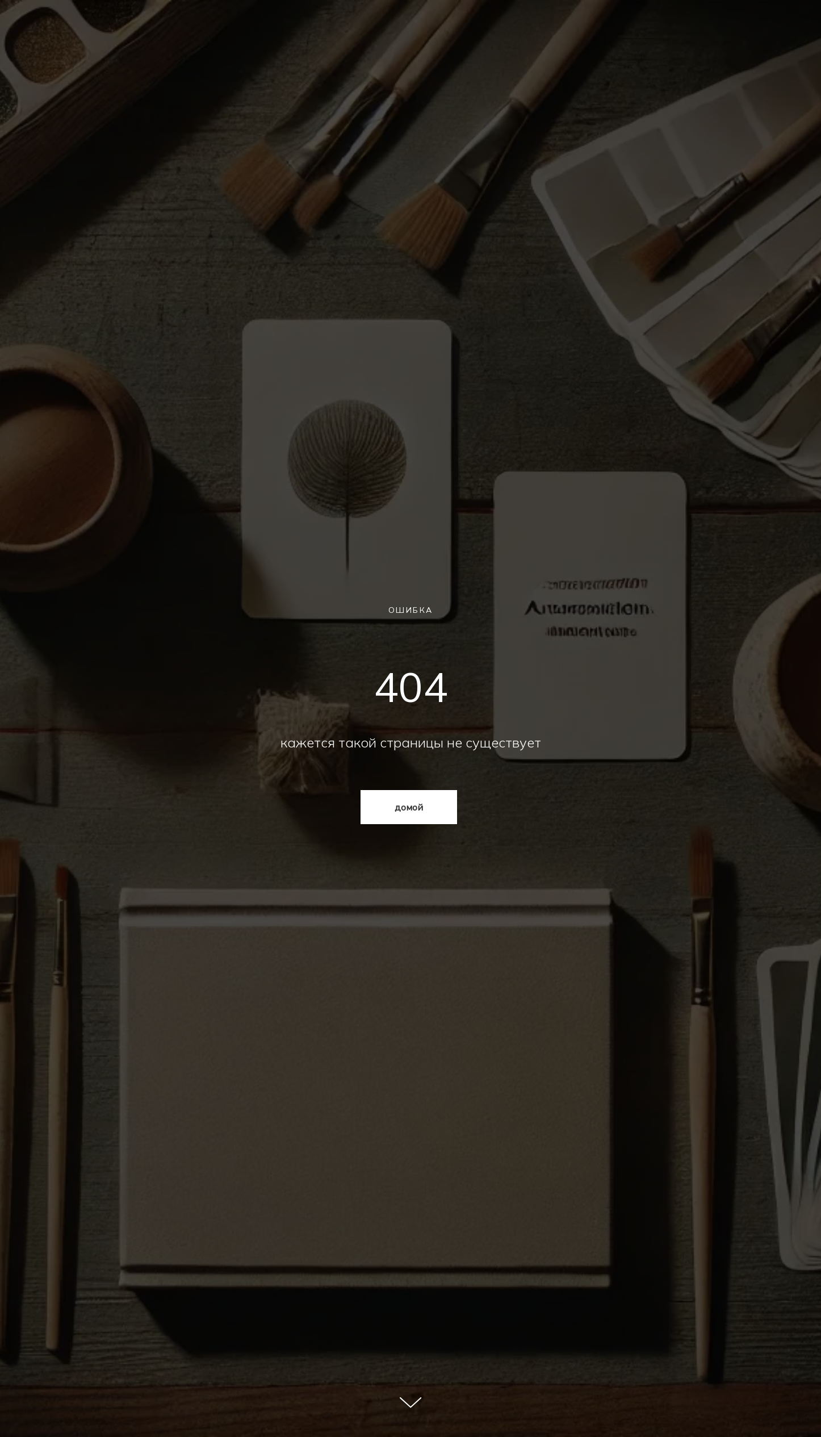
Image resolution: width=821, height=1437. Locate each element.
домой (409, 807)
